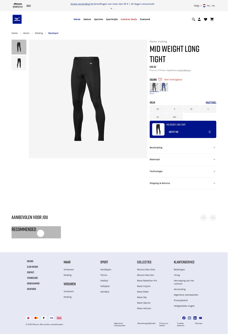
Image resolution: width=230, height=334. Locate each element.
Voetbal (104, 280)
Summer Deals (129, 19)
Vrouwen (70, 284)
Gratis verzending (80, 3)
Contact (30, 272)
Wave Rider (143, 291)
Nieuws (30, 261)
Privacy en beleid (163, 324)
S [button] (174, 108)
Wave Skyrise (143, 302)
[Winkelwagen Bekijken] (212, 19)
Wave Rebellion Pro (147, 280)
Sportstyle (112, 19)
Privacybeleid (181, 300)
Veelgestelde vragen (184, 305)
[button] (203, 217)
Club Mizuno (32, 266)
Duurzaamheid (33, 283)
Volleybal (105, 286)
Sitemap (198, 323)
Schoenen (69, 269)
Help (196, 5)
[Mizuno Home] (18, 5)
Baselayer (53, 33)
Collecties (144, 262)
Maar (67, 262)
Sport (104, 262)
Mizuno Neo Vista (146, 269)
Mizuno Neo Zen (145, 275)
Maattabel (211, 102)
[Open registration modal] (199, 19)
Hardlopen (105, 269)
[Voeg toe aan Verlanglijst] (212, 130)
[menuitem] (77, 19)
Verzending (180, 289)
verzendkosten (184, 70)
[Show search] (193, 19)
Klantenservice (184, 262)
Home (15, 33)
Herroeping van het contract (184, 282)
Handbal (104, 291)
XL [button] (158, 116)
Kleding (39, 33)
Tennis (103, 275)
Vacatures (31, 289)
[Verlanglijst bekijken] (205, 19)
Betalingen (179, 269)
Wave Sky (142, 297)
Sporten (98, 19)
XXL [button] (174, 116)
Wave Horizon (144, 308)
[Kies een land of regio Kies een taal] (209, 5)
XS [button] (157, 108)
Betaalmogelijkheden (147, 323)
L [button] (208, 108)
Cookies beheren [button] (180, 324)
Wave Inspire (143, 286)
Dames (87, 19)
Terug (177, 275)
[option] (154, 87)
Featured (145, 19)
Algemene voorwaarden (186, 294)
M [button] (191, 108)
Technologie (32, 277)
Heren (77, 19)
